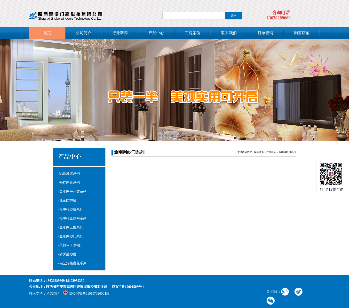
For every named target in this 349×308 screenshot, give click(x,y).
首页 (47, 33)
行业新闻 (120, 33)
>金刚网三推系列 (70, 227)
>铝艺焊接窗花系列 (72, 263)
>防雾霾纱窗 (67, 254)
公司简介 (83, 33)
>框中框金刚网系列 (72, 218)
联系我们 (229, 33)
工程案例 (192, 33)
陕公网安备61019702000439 (86, 293)
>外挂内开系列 (69, 182)
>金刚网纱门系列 (70, 236)
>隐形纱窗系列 (69, 173)
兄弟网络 (53, 293)
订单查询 (265, 33)
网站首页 (259, 152)
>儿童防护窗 (67, 200)
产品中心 (156, 33)
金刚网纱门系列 (287, 152)
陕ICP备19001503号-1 (128, 287)
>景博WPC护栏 (69, 245)
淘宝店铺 (301, 33)
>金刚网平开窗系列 (72, 191)
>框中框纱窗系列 (70, 209)
